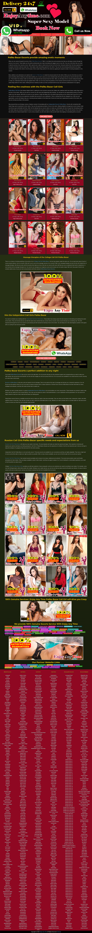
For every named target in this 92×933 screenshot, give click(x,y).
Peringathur (36, 366)
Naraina (53, 805)
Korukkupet (53, 696)
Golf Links (53, 840)
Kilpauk (38, 856)
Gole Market (53, 910)
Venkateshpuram (38, 702)
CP (53, 769)
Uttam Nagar (53, 780)
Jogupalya (38, 727)
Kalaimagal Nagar (38, 834)
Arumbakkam (38, 851)
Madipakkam (38, 780)
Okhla (53, 753)
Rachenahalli (38, 686)
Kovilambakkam (38, 777)
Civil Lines (53, 909)
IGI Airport (53, 877)
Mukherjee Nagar (53, 862)
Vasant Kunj (53, 781)
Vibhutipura (38, 719)
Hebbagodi (38, 751)
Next (4, 45)
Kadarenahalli (38, 713)
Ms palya (38, 759)
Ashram (53, 834)
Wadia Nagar (38, 842)
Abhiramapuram (38, 885)
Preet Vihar (53, 758)
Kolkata (57, 34)
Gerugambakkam (38, 926)
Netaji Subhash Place (53, 869)
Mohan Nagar (53, 885)
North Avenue (54, 751)
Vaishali (53, 786)
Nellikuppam (38, 923)
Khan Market (53, 848)
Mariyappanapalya (38, 734)
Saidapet (38, 816)
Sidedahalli (38, 754)
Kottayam (50, 361)
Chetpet (38, 875)
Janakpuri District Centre (53, 928)
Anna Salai (38, 808)
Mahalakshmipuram (38, 746)
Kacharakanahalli (38, 691)
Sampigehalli (38, 696)
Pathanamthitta (28, 366)
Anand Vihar (53, 924)
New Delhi (53, 893)
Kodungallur (48, 364)
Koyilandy (60, 364)
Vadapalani (38, 794)
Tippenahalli (38, 694)
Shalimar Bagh (54, 904)
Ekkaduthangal (38, 832)
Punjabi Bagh (53, 759)
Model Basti (53, 880)
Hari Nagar (53, 735)
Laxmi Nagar (53, 742)
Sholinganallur (38, 766)
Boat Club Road (38, 802)
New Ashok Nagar (53, 870)
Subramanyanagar (38, 715)
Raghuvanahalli (38, 711)
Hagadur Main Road (38, 738)
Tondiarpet (38, 913)
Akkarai (53, 699)
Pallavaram (38, 867)
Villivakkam (38, 821)
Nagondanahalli (38, 699)
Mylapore (38, 783)
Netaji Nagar (53, 867)
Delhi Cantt (53, 726)
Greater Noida (54, 705)
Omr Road (38, 799)
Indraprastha (53, 823)
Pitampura (53, 756)
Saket (53, 764)
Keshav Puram (54, 847)
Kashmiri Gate (54, 804)
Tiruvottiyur (38, 912)
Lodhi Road (53, 878)
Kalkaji (53, 829)
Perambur (38, 880)
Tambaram (38, 910)
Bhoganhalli (38, 692)
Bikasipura (38, 684)
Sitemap (59, 931)
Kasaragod (41, 364)
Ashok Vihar (53, 718)
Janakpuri (54, 737)
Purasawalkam (38, 902)
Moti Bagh (53, 746)
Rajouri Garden (53, 788)
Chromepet (38, 891)
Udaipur (53, 710)
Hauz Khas (53, 713)
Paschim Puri (53, 896)
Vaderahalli (38, 704)
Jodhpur (53, 711)
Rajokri (53, 802)
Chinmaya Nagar (38, 848)
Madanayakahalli (38, 723)
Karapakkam (38, 893)
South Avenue (54, 767)
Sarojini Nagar (54, 766)
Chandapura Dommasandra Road (38, 732)
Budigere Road (38, 681)
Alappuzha (56, 361)
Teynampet (38, 793)
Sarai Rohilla (53, 902)
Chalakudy (63, 361)
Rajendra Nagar (53, 797)
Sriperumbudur (38, 883)
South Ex (54, 773)
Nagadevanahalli (38, 700)
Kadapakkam (53, 689)
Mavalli (38, 726)
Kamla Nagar (53, 831)
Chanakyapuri (54, 719)
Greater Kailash (53, 732)
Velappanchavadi (53, 700)
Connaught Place (53, 721)
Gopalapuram (38, 807)
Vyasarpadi (38, 915)
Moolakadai (53, 678)
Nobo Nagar (38, 676)
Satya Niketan (54, 917)
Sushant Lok (53, 918)
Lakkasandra (38, 743)
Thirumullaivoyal (38, 928)
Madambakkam (38, 918)
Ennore (53, 681)
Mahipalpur (53, 743)
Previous (88, 45)
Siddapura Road (38, 753)
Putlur (38, 929)
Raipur (53, 708)
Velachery (38, 781)
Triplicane (54, 702)
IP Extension (53, 842)
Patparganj (53, 794)
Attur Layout (38, 729)
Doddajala (38, 731)
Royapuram (38, 905)
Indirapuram (53, 796)
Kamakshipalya (38, 688)
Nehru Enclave (54, 886)
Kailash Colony (53, 828)
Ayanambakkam (38, 890)
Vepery (38, 864)
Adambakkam (38, 878)
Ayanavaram (38, 853)
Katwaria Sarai (54, 843)
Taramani (38, 805)
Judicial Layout (38, 705)
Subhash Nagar (53, 775)
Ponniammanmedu (54, 676)
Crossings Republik (53, 770)
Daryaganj (53, 837)
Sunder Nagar (54, 777)
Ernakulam (43, 361)
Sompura (38, 756)
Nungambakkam (38, 770)
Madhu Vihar (53, 853)
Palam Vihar (53, 793)
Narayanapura (38, 710)
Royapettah (38, 785)
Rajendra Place (53, 799)
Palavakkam (38, 847)
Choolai (38, 877)
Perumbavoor (44, 366)
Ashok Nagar (53, 810)
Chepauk (38, 855)
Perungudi (38, 861)
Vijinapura (38, 742)
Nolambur (54, 694)
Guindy (38, 815)
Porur (38, 764)
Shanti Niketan (54, 905)
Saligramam (38, 818)
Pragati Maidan (53, 874)
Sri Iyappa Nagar (53, 697)
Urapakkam (38, 778)
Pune (46, 34)
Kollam (54, 364)
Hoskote (38, 761)
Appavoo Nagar (38, 812)
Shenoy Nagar (38, 909)
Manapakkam (38, 897)
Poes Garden (38, 804)
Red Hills (38, 904)
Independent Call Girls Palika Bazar (34, 318)
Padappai (38, 901)
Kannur (34, 364)
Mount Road (38, 870)
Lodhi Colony (53, 851)
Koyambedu (38, 810)
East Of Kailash (53, 729)
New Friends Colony (53, 812)
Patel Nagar (53, 807)
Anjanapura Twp (38, 740)
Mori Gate (54, 861)
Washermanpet (53, 683)
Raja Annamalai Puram (38, 839)
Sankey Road (38, 683)
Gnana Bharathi (38, 735)
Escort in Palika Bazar (37, 75)
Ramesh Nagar (54, 839)
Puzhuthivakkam (38, 921)
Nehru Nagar (53, 888)
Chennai (34, 34)
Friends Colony (53, 731)
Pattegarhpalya (38, 708)
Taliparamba (51, 366)
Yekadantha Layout (38, 716)
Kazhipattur (53, 686)
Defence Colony (53, 724)
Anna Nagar (38, 772)
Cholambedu (53, 692)
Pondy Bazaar (38, 874)
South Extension (53, 800)
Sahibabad (53, 899)
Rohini (53, 761)
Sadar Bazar (53, 915)
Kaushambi (53, 845)
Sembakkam (38, 917)
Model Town (53, 882)
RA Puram (38, 789)
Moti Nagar (53, 748)
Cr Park (53, 813)
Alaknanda (53, 716)
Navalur (38, 872)
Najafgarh (54, 864)
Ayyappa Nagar (38, 737)
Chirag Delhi (53, 835)
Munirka (53, 750)
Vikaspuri (54, 785)
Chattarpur (53, 808)
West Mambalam (38, 843)
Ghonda (53, 818)
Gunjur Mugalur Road (38, 697)
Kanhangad (28, 364)
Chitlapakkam (38, 829)
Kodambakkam (38, 858)
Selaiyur (38, 907)
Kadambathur (54, 675)
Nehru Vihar (53, 891)
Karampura (53, 832)
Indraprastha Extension (54, 926)
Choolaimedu (38, 831)
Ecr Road (38, 800)
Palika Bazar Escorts (37, 61)
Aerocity (53, 715)
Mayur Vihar (53, 858)
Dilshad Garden (53, 815)
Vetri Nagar (38, 920)
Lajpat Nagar (53, 740)
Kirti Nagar (53, 791)
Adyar (38, 767)
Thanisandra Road (38, 758)
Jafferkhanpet (54, 684)
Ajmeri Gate (53, 923)
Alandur (38, 886)
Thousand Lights (38, 820)
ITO (53, 824)
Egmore (38, 797)
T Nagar (38, 796)
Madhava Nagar (38, 675)
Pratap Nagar (53, 897)
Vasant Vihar (53, 783)
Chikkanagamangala (38, 707)
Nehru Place (53, 890)
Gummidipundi (53, 680)
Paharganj (53, 754)
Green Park (53, 734)
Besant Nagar (38, 786)
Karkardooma (53, 875)
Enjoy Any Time (43, 931)
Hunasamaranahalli (38, 721)
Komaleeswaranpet (38, 845)
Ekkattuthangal (38, 813)
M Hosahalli (38, 745)
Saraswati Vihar (53, 913)
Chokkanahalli (38, 689)
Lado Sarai (53, 850)
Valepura (38, 724)
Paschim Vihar (54, 789)
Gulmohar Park (53, 912)
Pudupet (38, 837)
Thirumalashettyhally (38, 718)
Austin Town (38, 762)
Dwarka (53, 727)
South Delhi (53, 772)
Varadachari (38, 862)
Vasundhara (53, 921)
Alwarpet (38, 769)
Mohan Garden (54, 883)
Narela (53, 866)
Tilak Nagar (53, 778)
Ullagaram (38, 850)
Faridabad (53, 704)
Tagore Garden (53, 920)
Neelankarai (38, 824)
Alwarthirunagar (53, 691)
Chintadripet (38, 828)
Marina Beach (38, 826)
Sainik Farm (53, 901)
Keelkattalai (38, 894)
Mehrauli (54, 859)
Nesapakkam (38, 859)
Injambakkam (38, 773)
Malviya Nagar (54, 745)
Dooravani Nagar (38, 680)
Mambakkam (38, 924)
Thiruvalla (59, 366)
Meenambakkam (38, 869)
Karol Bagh (53, 738)
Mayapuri (54, 856)
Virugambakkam (38, 823)
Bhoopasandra (38, 678)
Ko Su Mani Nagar (38, 835)
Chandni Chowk (53, 723)
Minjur (38, 899)
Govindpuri (53, 820)
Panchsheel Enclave (53, 872)
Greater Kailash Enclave (53, 821)
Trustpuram (38, 840)
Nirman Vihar (53, 894)
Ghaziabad (53, 816)
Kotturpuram (38, 788)
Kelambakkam (38, 896)
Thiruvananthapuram (34, 361)
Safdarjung (53, 762)
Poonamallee (38, 882)
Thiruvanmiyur (38, 791)
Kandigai (54, 688)
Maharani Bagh (53, 855)
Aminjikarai (38, 888)
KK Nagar (38, 866)
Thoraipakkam (38, 775)
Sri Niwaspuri (53, 907)
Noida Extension (53, 707)
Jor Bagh (54, 826)
